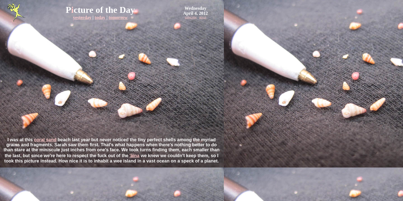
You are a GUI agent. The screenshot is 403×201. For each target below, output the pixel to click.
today (100, 17)
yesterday (82, 17)
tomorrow (118, 17)
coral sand (45, 139)
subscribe (191, 17)
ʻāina (134, 155)
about (202, 17)
